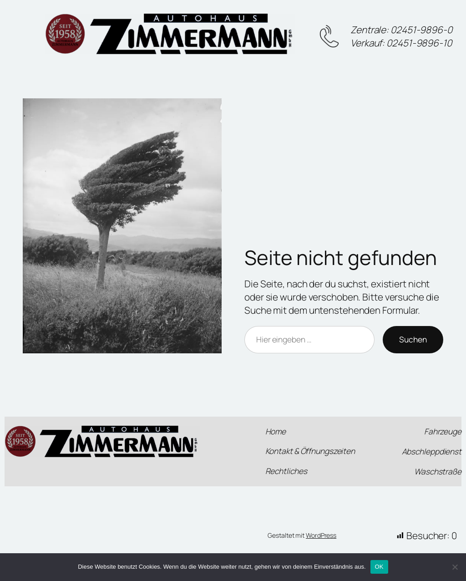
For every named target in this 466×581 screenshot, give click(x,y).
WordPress (321, 535)
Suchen (413, 339)
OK (379, 566)
